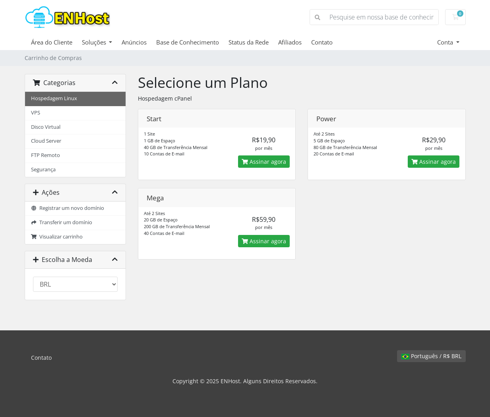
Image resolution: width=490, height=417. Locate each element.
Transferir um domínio (62, 222)
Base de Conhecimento (187, 42)
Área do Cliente (51, 42)
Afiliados (290, 42)
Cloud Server (46, 141)
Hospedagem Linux (54, 98)
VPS (35, 112)
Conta (446, 42)
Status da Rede (249, 42)
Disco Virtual (45, 127)
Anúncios (134, 42)
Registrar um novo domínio (68, 208)
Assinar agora (264, 161)
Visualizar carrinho (57, 236)
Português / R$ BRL (431, 356)
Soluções (95, 42)
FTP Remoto (45, 155)
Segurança (43, 169)
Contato (322, 42)
